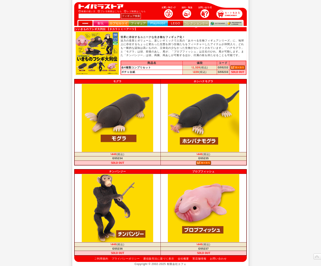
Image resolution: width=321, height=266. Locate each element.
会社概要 (183, 258)
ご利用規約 (101, 258)
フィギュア (138, 23)
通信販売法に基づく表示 (158, 258)
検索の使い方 (88, 11)
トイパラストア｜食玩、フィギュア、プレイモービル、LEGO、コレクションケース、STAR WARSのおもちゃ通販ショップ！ (102, 6)
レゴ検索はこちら (136, 11)
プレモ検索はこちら (111, 11)
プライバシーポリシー (126, 258)
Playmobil (157, 23)
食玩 (100, 23)
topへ (317, 256)
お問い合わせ (218, 258)
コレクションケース (196, 25)
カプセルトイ (119, 23)
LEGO (175, 23)
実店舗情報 (199, 258)
